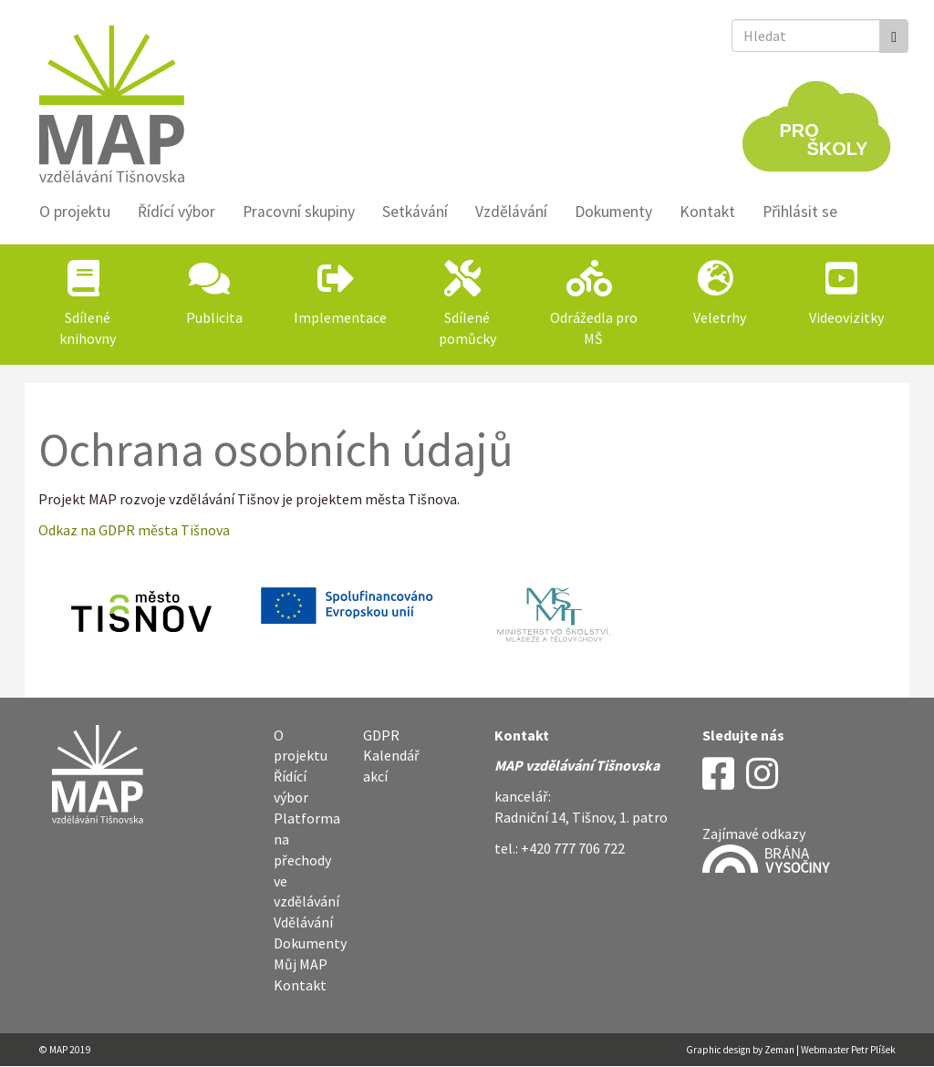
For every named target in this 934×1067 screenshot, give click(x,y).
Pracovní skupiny (299, 212)
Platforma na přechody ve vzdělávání (307, 859)
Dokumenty (613, 212)
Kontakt (707, 212)
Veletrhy (719, 317)
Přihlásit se (800, 212)
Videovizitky (846, 317)
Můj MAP (300, 964)
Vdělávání (303, 922)
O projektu (74, 212)
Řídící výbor (176, 212)
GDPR (381, 735)
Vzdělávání (511, 212)
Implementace (340, 317)
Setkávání (415, 212)
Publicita (214, 317)
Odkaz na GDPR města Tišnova (134, 530)
